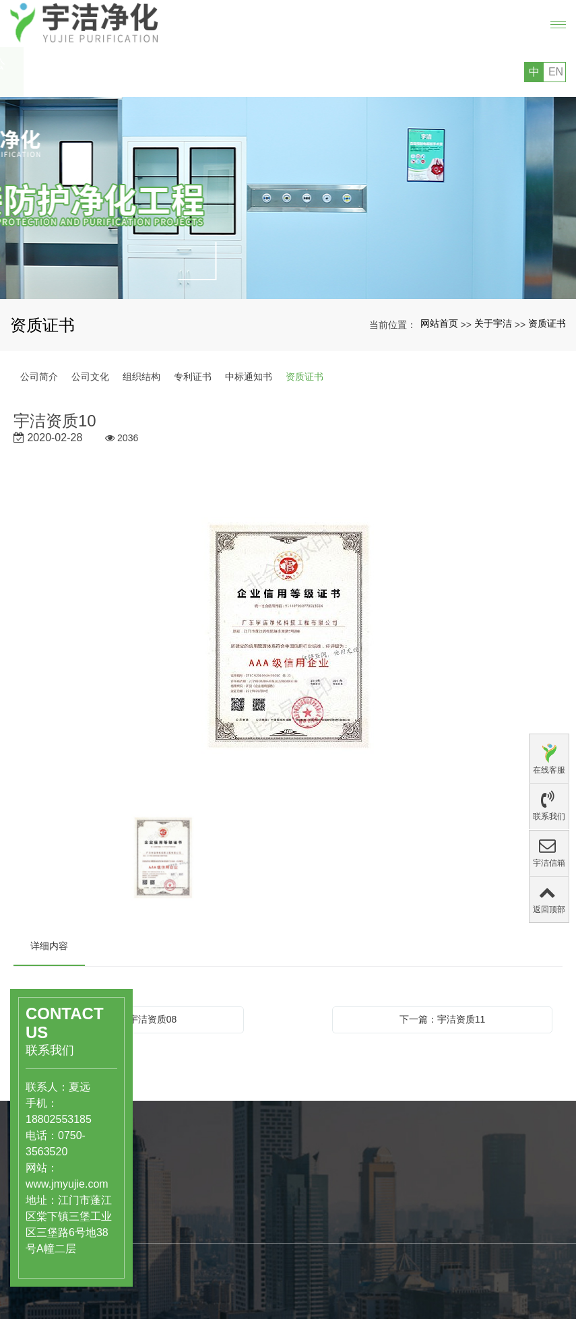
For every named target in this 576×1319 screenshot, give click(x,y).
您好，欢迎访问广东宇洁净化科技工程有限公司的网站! (138, 72)
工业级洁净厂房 (187, 1251)
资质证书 (547, 323)
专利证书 (193, 376)
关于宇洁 (493, 323)
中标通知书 (248, 376)
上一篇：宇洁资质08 (134, 1019)
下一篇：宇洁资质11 (442, 1019)
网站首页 (439, 323)
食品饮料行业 (182, 1222)
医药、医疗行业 (187, 1208)
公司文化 (90, 376)
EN (555, 71)
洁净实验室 (177, 1236)
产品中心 (178, 1179)
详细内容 (49, 945)
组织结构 (141, 376)
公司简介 (39, 376)
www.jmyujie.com (46, 1184)
